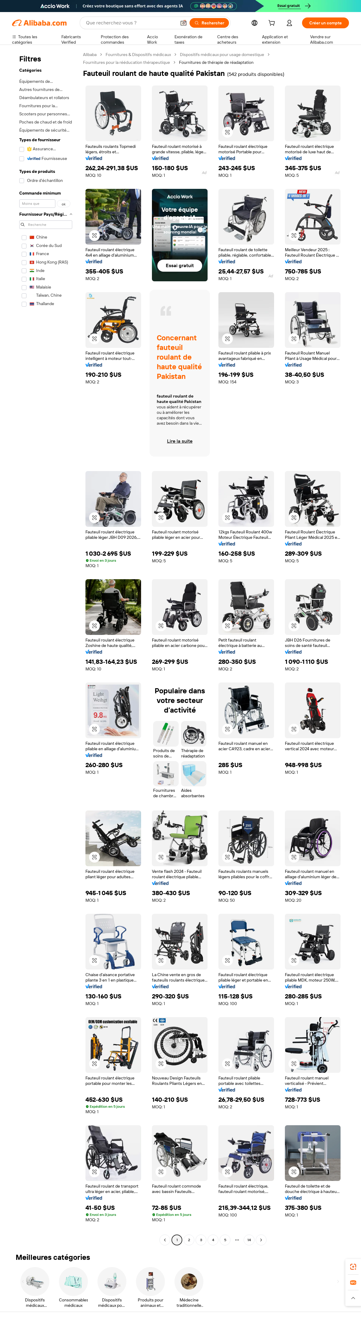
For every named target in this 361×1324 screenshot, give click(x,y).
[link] (353, 1267)
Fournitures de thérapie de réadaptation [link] (216, 62)
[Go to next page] (261, 1240)
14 (249, 1240)
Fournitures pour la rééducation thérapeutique (126, 62)
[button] (183, 23)
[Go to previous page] (164, 1240)
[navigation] (46, 648)
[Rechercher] (209, 23)
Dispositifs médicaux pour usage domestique (222, 54)
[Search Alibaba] (130, 23)
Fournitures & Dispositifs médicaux (138, 54)
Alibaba (90, 54)
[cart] (272, 23)
